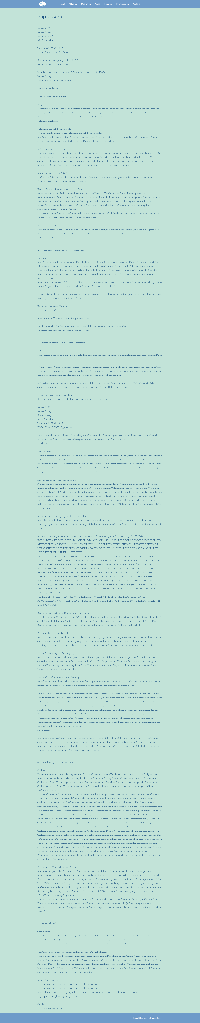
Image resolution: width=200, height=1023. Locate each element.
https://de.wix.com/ (46, 310)
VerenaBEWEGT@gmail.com (59, 52)
